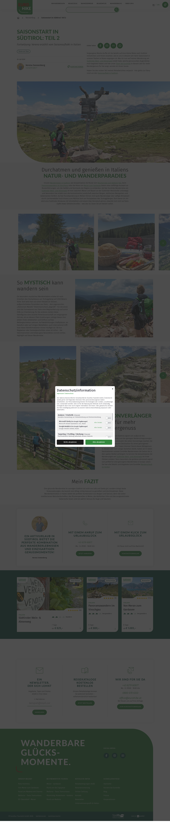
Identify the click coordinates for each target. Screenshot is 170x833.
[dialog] (85, 416)
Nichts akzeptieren (70, 442)
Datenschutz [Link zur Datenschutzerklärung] (69, 393)
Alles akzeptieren (99, 442)
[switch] (108, 418)
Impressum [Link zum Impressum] (60, 393)
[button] (107, 418)
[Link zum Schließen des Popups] (112, 389)
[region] (85, 425)
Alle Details (98, 422)
